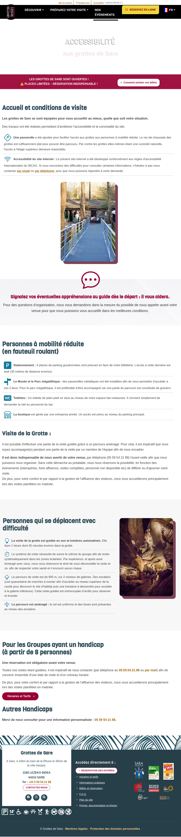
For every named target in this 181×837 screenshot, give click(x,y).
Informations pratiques (93, 784)
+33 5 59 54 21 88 (39, 783)
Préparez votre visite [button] (69, 10)
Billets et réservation (92, 790)
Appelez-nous (84, 3)
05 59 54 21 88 (105, 721)
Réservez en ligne (140, 10)
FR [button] (168, 10)
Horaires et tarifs (89, 779)
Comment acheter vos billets (138, 83)
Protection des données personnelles (115, 830)
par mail (142, 671)
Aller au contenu (65, 3)
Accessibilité (99, 3)
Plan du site (86, 801)
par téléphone (44, 171)
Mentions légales (76, 830)
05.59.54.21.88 (120, 671)
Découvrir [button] (34, 10)
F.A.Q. (83, 796)
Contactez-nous (36, 789)
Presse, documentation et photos (99, 807)
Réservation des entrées (98, 772)
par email (23, 171)
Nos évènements (106, 12)
